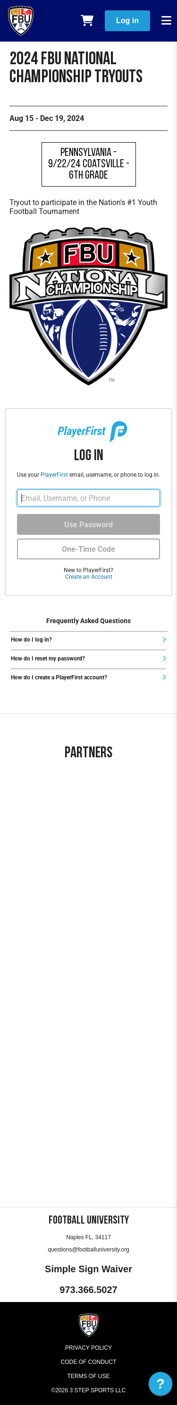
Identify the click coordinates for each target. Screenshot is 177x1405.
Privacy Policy (88, 1348)
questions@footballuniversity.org (88, 1249)
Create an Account (88, 577)
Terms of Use (88, 1376)
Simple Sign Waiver (88, 1269)
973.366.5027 (88, 1289)
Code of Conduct (89, 1362)
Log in (127, 21)
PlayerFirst (54, 474)
